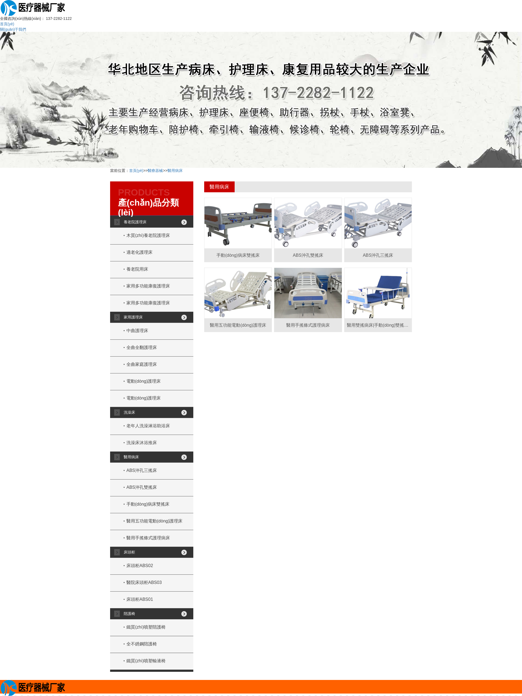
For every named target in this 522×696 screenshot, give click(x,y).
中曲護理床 (137, 330)
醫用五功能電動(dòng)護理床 (154, 521)
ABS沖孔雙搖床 (141, 487)
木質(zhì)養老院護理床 (148, 235)
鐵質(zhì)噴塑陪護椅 (146, 627)
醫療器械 (155, 170)
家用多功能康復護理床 (148, 286)
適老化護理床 (139, 252)
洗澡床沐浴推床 (141, 442)
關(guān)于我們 (13, 29)
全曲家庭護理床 (141, 364)
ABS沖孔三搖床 (141, 470)
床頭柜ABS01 (139, 599)
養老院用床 (137, 269)
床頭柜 (129, 552)
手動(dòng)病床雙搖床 (147, 504)
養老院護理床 (135, 222)
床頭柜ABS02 (139, 565)
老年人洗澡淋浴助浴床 (148, 425)
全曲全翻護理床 (141, 347)
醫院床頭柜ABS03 (144, 582)
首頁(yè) (7, 24)
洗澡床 (129, 412)
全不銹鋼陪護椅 (141, 644)
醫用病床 (175, 170)
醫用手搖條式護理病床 (148, 538)
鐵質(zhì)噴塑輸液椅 (146, 660)
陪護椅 (129, 613)
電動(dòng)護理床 (143, 381)
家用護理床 (133, 317)
